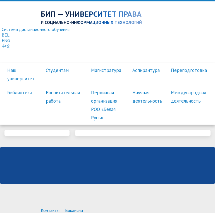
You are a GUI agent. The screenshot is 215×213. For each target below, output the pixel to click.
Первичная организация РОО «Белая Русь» (104, 105)
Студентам (57, 70)
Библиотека (19, 92)
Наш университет (21, 74)
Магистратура (106, 70)
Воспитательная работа (63, 96)
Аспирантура (146, 70)
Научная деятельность (147, 96)
